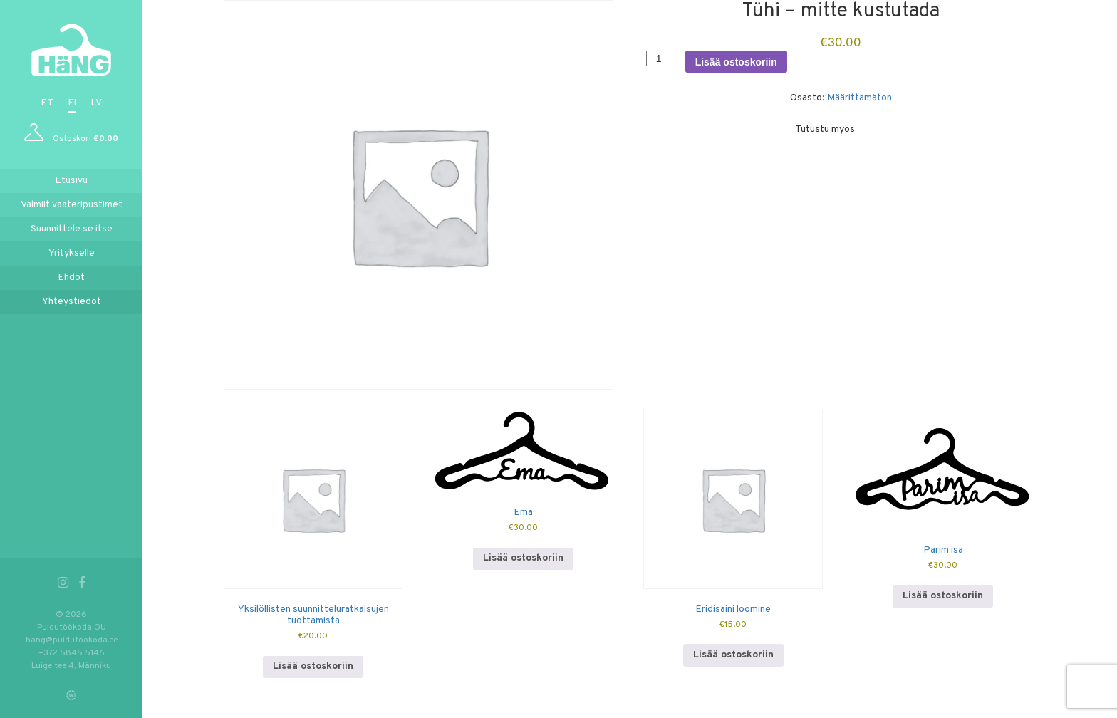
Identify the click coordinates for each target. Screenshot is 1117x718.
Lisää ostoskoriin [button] (313, 666)
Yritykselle (71, 253)
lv (96, 103)
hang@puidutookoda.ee (72, 640)
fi (72, 103)
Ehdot (71, 277)
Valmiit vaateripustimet (72, 205)
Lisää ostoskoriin (736, 62)
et (47, 103)
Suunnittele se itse (72, 229)
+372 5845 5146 (71, 653)
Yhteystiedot (71, 302)
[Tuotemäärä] (664, 58)
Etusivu (71, 181)
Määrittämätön (859, 98)
